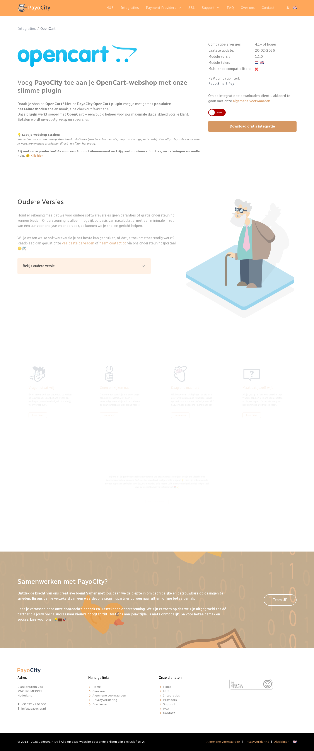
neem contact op (112, 257)
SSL (191, 8)
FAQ (230, 8)
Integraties (130, 8)
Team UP (280, 600)
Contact (268, 8)
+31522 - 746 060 (33, 704)
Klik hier (37, 158)
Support (208, 8)
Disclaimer (100, 704)
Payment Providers (161, 8)
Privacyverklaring (104, 700)
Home (96, 687)
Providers (170, 700)
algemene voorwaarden (251, 103)
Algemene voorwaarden (109, 695)
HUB (110, 8)
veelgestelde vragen (78, 257)
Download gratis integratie (252, 128)
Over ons (248, 8)
